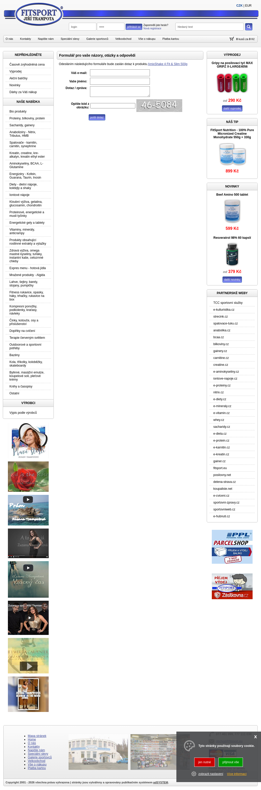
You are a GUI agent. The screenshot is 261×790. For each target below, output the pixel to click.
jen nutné (204, 762)
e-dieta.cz (220, 433)
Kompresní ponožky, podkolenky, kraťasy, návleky (23, 310)
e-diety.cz (219, 399)
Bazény (14, 355)
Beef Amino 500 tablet (232, 194)
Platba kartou (170, 38)
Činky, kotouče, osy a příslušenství (23, 322)
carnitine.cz (221, 358)
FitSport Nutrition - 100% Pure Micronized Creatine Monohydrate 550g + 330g (232, 133)
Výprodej (15, 71)
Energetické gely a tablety (26, 222)
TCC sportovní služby (228, 303)
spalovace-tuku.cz (225, 323)
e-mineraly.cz (222, 406)
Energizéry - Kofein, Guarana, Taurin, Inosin (25, 175)
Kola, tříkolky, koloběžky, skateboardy (26, 363)
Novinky (14, 85)
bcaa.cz (218, 337)
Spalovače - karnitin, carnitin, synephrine (23, 144)
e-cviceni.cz (221, 495)
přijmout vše (231, 762)
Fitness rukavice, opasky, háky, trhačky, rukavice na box (26, 296)
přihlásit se (134, 26)
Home (32, 739)
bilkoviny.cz (221, 344)
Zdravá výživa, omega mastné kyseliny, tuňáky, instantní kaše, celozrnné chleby (26, 256)
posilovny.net (222, 475)
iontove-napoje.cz (225, 378)
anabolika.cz (221, 330)
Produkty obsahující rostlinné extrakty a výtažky (27, 241)
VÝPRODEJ (232, 55)
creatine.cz (220, 365)
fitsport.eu (220, 468)
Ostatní (14, 393)
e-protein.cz (221, 440)
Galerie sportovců (97, 38)
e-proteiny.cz (222, 385)
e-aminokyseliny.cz (226, 371)
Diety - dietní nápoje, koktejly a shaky (23, 186)
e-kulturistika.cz (223, 309)
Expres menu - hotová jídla (27, 268)
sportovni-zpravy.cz (226, 502)
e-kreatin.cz (221, 454)
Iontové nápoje (19, 195)
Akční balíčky (18, 78)
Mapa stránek (37, 736)
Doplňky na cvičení (22, 331)
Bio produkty (18, 111)
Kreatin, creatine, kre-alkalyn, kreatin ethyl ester (27, 154)
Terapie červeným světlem (27, 338)
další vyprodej (232, 108)
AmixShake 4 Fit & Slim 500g (167, 64)
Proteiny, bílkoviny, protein (27, 118)
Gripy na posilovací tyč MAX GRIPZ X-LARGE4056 (232, 64)
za (246, 39)
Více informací (237, 774)
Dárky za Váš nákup (23, 92)
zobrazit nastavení (210, 774)
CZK (239, 5)
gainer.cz (219, 461)
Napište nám (46, 38)
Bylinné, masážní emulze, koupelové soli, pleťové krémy (26, 376)
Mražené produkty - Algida (27, 275)
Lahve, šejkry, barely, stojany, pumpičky (23, 283)
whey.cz (218, 420)
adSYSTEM (160, 782)
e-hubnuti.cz (221, 516)
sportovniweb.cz (224, 509)
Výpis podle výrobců (23, 413)
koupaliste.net (222, 489)
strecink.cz (220, 316)
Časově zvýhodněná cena (27, 64)
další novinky (232, 279)
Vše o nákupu (146, 38)
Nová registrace (152, 28)
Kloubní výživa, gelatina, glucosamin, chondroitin (25, 203)
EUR (248, 5)
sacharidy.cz (221, 427)
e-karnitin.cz (221, 447)
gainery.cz (220, 351)
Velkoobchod (123, 38)
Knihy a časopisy (20, 386)
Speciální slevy (70, 38)
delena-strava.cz (224, 482)
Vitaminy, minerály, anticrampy (22, 231)
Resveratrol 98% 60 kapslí (232, 238)
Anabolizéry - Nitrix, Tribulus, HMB (22, 133)
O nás (9, 38)
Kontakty (25, 38)
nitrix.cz (218, 392)
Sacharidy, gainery (22, 125)
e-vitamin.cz (221, 413)
